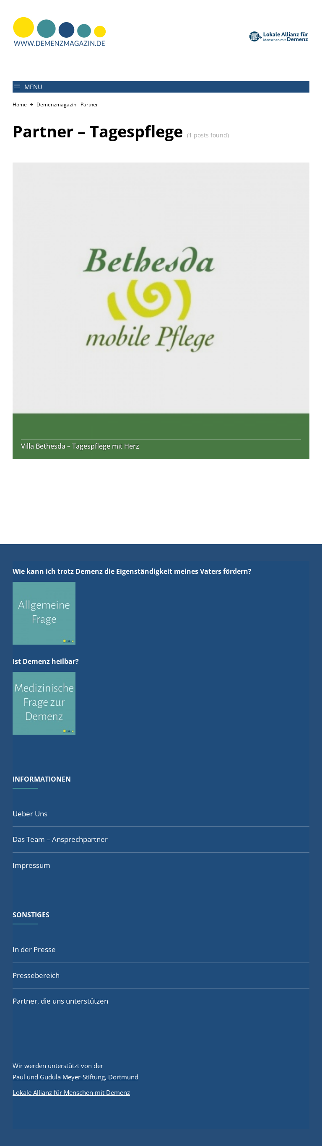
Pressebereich (36, 975)
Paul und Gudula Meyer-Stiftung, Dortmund (75, 1077)
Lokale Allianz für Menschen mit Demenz (71, 1092)
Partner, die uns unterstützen (60, 1001)
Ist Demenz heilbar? (46, 661)
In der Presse (34, 949)
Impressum (31, 865)
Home (20, 104)
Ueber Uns (30, 813)
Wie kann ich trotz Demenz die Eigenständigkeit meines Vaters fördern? (132, 571)
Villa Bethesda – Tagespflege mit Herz (80, 446)
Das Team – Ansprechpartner (60, 839)
